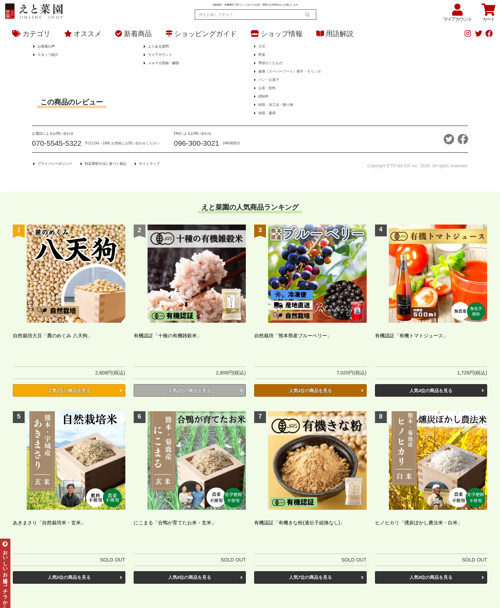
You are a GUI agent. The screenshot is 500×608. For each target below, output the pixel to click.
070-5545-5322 (56, 143)
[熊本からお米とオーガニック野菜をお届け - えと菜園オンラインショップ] (34, 10)
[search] (307, 14)
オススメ (82, 33)
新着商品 (133, 33)
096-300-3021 (196, 143)
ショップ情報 (276, 33)
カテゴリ (31, 33)
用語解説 (334, 33)
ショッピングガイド (201, 33)
